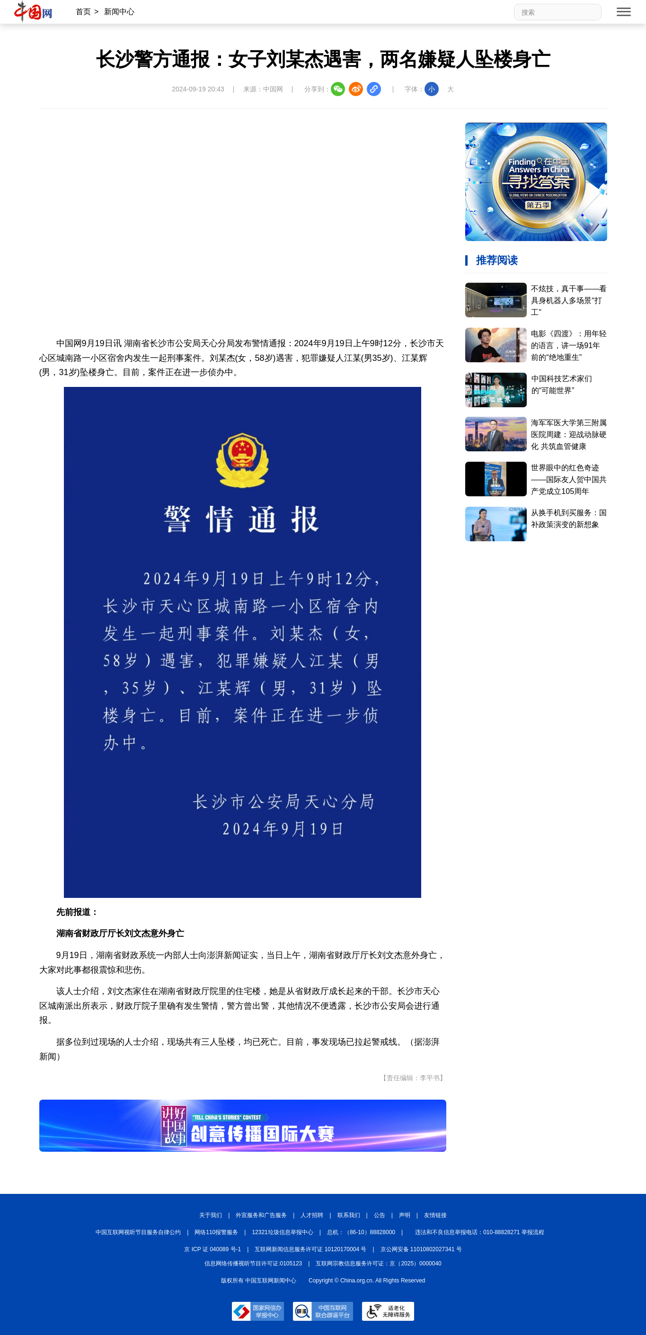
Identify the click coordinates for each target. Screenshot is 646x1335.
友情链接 (435, 1215)
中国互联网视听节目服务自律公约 (138, 1232)
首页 (83, 12)
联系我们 (348, 1215)
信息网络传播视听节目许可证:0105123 (253, 1263)
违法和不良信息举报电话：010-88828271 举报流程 (479, 1232)
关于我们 (210, 1215)
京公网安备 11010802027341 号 (421, 1249)
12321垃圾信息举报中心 (282, 1232)
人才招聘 (312, 1215)
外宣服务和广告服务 (261, 1215)
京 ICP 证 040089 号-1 (212, 1249)
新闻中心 (119, 12)
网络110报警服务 (216, 1232)
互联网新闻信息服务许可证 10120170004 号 (310, 1249)
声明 (404, 1215)
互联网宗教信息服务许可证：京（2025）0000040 (378, 1263)
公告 (379, 1215)
